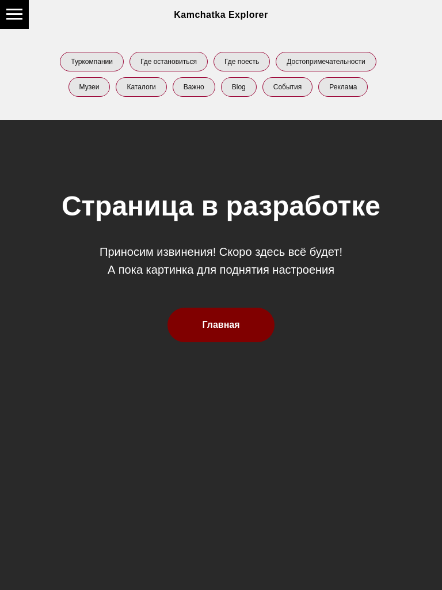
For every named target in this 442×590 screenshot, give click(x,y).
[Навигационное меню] (14, 14)
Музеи (89, 87)
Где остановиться (168, 62)
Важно (194, 87)
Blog (239, 87)
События (287, 87)
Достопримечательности (326, 62)
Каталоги (141, 87)
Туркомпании (92, 62)
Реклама (343, 87)
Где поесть (241, 62)
